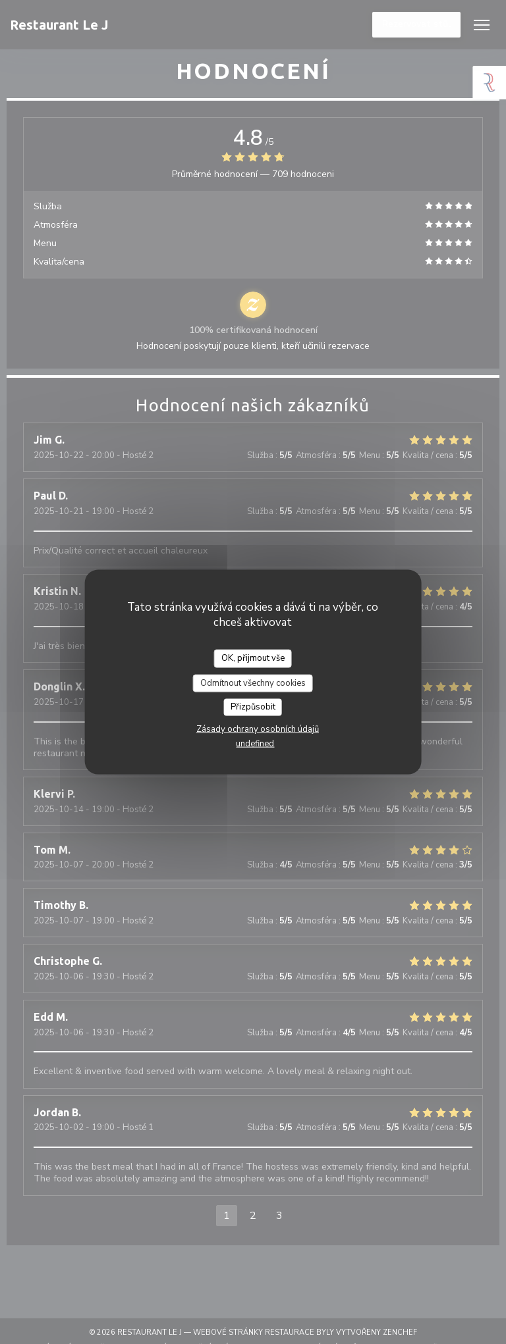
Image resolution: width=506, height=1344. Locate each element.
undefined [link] (255, 743)
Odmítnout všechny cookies (253, 682)
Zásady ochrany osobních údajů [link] (257, 729)
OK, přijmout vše (253, 658)
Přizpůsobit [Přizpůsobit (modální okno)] (253, 707)
